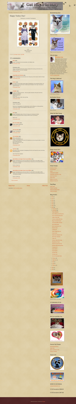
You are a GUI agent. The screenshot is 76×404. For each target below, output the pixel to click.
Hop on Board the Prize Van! (57, 215)
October (54, 258)
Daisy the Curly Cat (53, 179)
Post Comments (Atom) (18, 188)
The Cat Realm (16, 136)
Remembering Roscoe (54, 346)
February (54, 265)
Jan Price (14, 148)
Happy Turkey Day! (55, 217)
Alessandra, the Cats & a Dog (55, 174)
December (54, 208)
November (54, 210)
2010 (52, 202)
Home (28, 185)
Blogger (43, 401)
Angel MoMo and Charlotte (18, 75)
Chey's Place (52, 177)
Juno (14, 112)
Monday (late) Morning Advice (57, 245)
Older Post (45, 185)
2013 (52, 196)
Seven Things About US (56, 231)
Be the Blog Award (55, 224)
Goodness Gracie (53, 167)
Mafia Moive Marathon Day (57, 234)
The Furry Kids (16, 129)
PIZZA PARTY (54, 248)
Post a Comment (15, 180)
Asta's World (52, 186)
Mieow (51, 171)
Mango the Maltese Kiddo (55, 189)
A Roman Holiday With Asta (57, 219)
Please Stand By (55, 212)
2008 (52, 205)
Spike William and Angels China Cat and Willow (22, 170)
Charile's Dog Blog (53, 188)
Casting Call (54, 229)
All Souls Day (54, 252)
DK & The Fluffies (16, 122)
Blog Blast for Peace (56, 241)
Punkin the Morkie (53, 191)
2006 (52, 267)
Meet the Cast (54, 227)
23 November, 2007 (16, 98)
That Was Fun (54, 247)
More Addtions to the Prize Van (58, 213)
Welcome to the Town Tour (57, 243)
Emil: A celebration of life (54, 349)
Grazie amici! (54, 233)
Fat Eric (14, 82)
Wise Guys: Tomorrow (56, 236)
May (53, 261)
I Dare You (54, 238)
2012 (52, 198)
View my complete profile (54, 75)
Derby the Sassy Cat (54, 180)
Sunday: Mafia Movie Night (57, 240)
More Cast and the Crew (56, 226)
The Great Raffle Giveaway (57, 222)
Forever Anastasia (53, 351)
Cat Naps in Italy (60, 57)
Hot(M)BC (15, 91)
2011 (52, 200)
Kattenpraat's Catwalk (54, 172)
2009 (52, 203)
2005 (52, 269)
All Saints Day (54, 254)
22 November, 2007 (16, 63)
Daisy (14, 60)
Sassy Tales (52, 348)
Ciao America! (54, 250)
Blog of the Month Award (56, 220)
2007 (52, 207)
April (53, 263)
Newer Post (12, 185)
